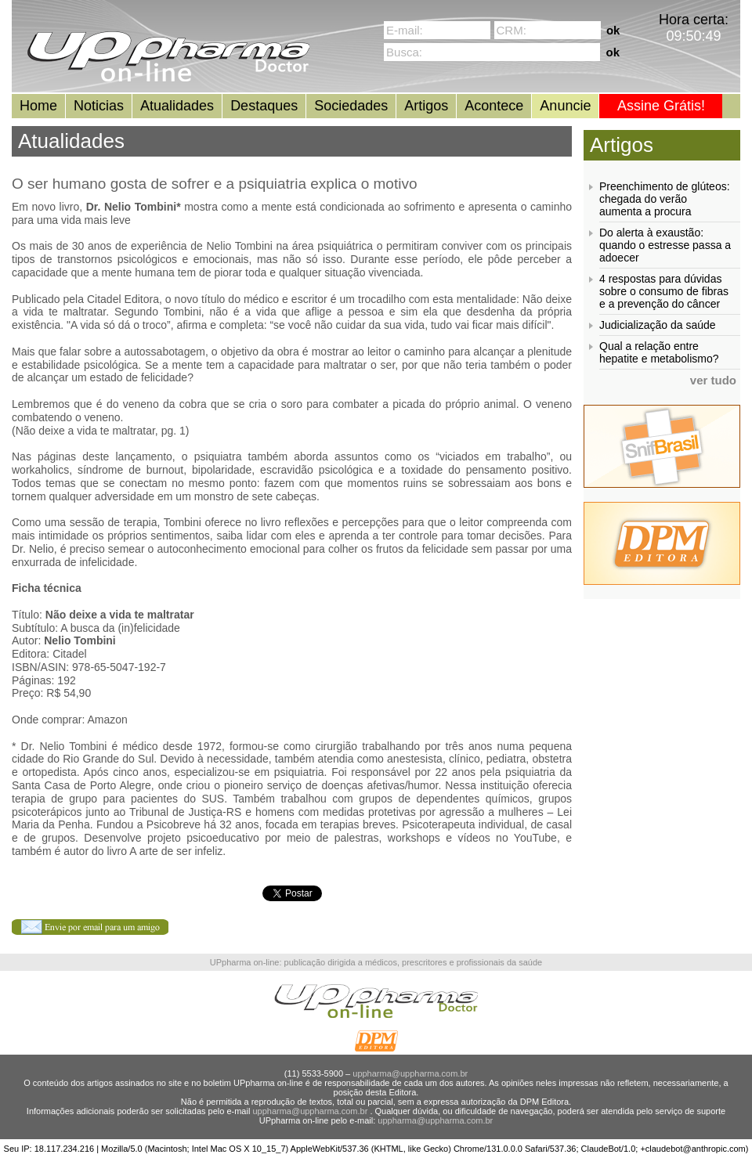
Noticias (99, 106)
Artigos (426, 106)
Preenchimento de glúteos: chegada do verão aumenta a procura (664, 199)
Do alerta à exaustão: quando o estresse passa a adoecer (665, 245)
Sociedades (351, 106)
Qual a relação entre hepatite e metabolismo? (659, 352)
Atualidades (177, 106)
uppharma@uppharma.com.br (410, 1073)
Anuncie (565, 106)
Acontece (494, 106)
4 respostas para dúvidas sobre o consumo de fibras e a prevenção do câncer (663, 291)
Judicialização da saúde (657, 325)
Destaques (264, 106)
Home (38, 106)
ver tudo (713, 380)
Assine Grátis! (661, 106)
